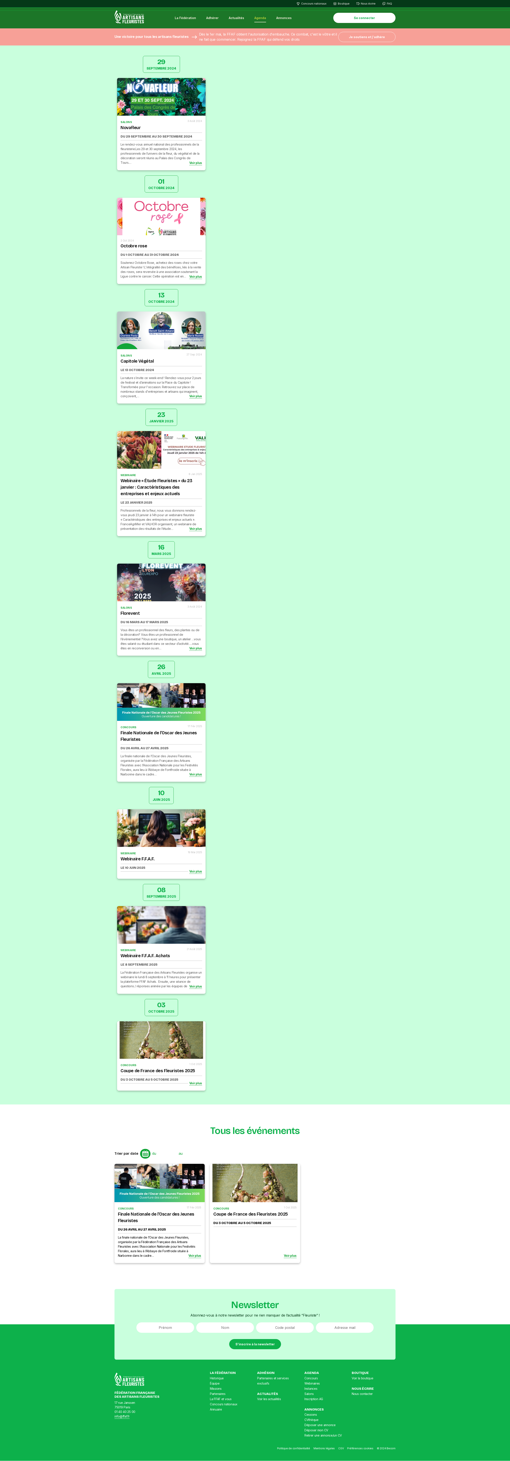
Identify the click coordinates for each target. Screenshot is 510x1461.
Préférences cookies (360, 1448)
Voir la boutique (362, 1378)
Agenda (260, 18)
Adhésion (266, 1373)
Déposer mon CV (316, 1430)
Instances (310, 1388)
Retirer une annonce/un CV (323, 1435)
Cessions (310, 1415)
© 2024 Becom (386, 1448)
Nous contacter (362, 1394)
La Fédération (185, 18)
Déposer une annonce (320, 1425)
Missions (216, 1388)
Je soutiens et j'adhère (367, 37)
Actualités (236, 18)
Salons (309, 1394)
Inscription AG (313, 1399)
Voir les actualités (269, 1399)
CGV (341, 1448)
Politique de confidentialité (293, 1448)
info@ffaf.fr (122, 1416)
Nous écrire (368, 3)
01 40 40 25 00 (124, 1412)
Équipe (214, 1383)
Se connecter (364, 18)
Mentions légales (324, 1448)
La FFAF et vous (221, 1399)
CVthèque (311, 1420)
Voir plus (195, 163)
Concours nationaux (314, 3)
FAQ (389, 3)
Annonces (284, 18)
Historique (217, 1378)
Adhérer (212, 18)
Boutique (343, 3)
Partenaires (218, 1394)
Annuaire (216, 1409)
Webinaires (312, 1383)
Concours (311, 1378)
